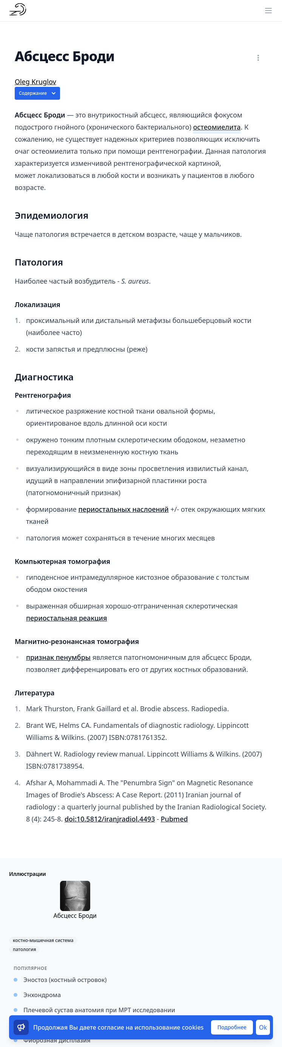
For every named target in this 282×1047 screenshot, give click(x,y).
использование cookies (168, 1027)
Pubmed (174, 818)
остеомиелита (216, 126)
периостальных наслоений (123, 509)
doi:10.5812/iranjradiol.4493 (110, 818)
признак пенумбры (58, 657)
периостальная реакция (66, 617)
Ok (263, 1027)
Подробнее (232, 1027)
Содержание (38, 93)
